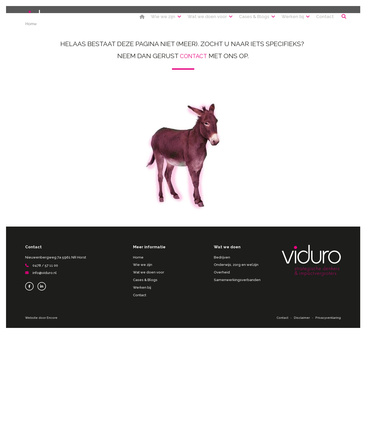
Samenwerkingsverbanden (237, 369)
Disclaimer (302, 407)
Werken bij (286, 18)
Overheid (222, 361)
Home (120, 18)
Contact (319, 18)
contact (193, 145)
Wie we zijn (147, 18)
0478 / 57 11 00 (41, 355)
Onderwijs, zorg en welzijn (236, 354)
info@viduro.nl (41, 362)
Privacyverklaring (328, 407)
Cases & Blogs (245, 18)
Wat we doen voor (195, 18)
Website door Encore (40, 407)
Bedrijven (222, 346)
